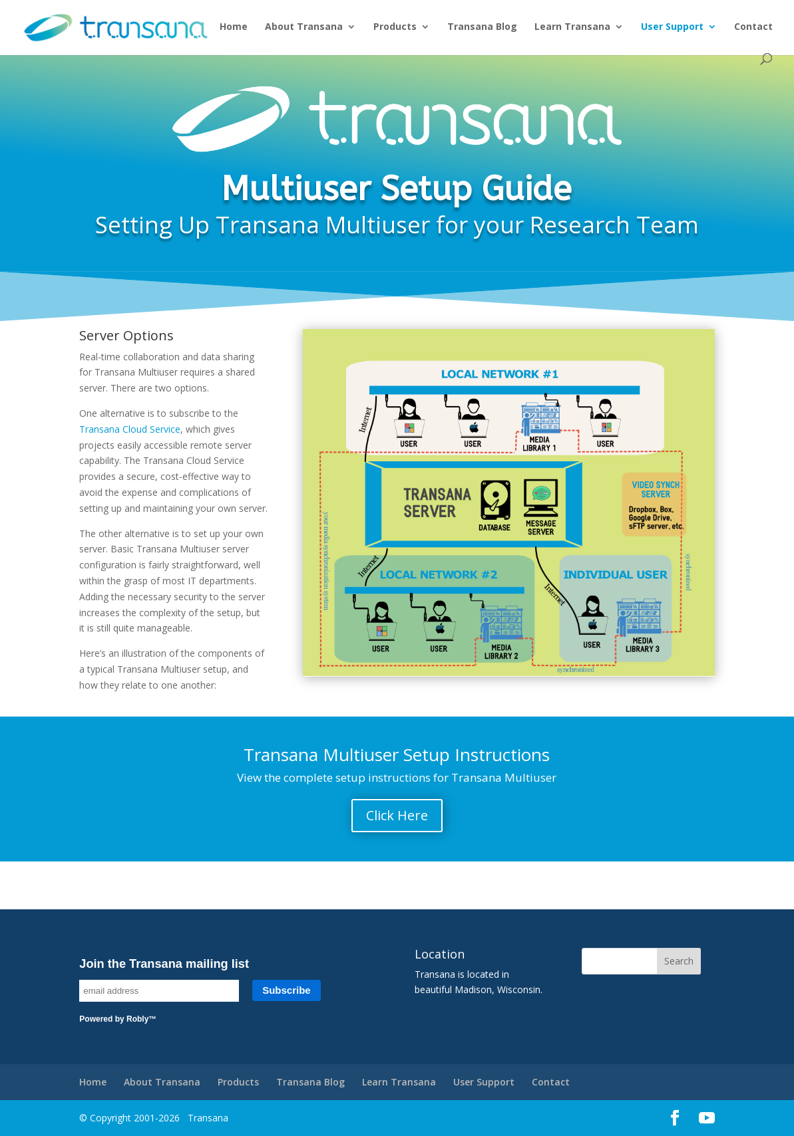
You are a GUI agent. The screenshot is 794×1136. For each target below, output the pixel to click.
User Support (672, 27)
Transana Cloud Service (129, 429)
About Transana (304, 27)
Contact (753, 27)
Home (234, 27)
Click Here (397, 815)
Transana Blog (482, 27)
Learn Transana (572, 27)
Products (395, 27)
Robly (137, 1019)
